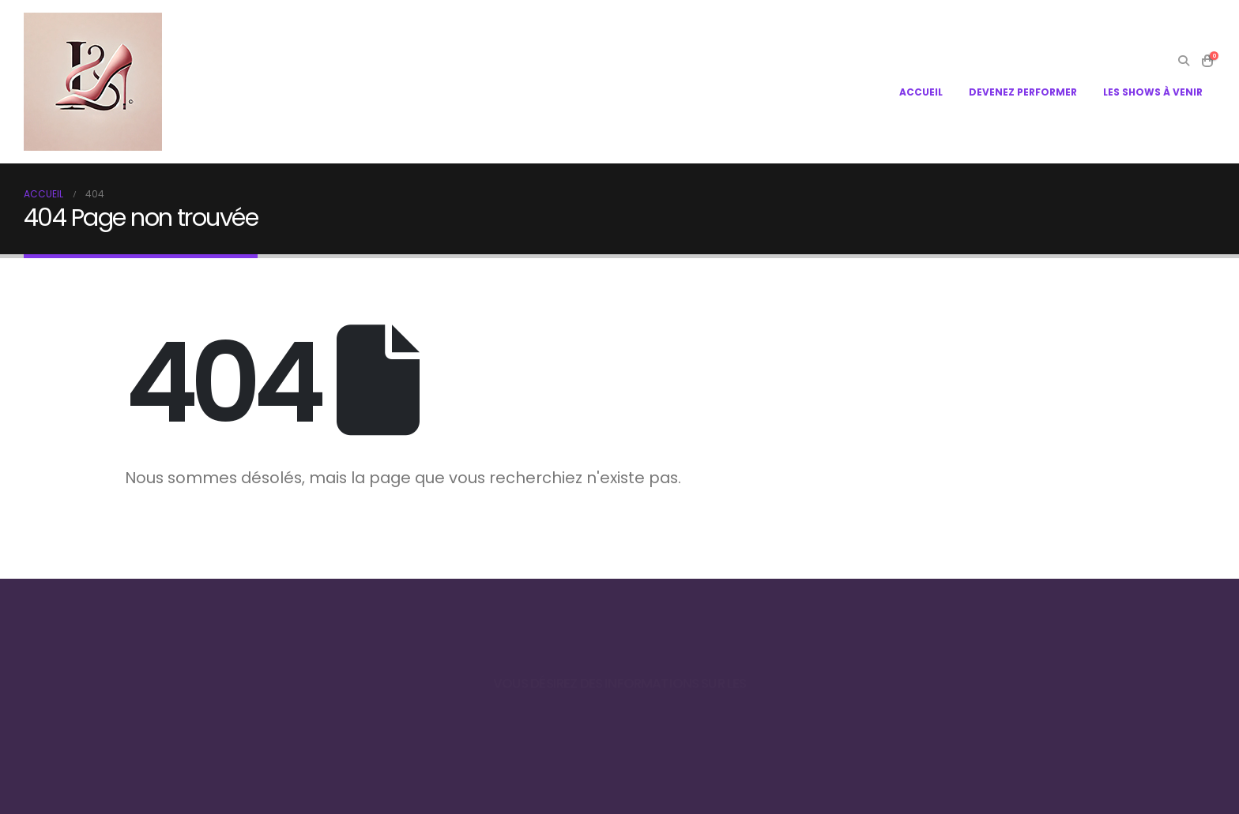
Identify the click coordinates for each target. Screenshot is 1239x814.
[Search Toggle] (1183, 60)
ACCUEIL (921, 92)
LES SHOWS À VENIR (1153, 92)
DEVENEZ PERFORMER (1023, 92)
